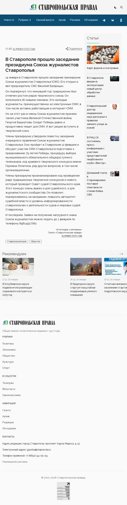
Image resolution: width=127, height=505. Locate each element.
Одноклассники (11, 395)
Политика (8, 343)
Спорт (6, 367)
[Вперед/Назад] (112, 254)
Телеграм (8, 383)
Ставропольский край (16, 241)
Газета (6, 410)
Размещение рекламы (14, 461)
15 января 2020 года (24, 48)
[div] (18, 277)
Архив (6, 416)
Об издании (9, 428)
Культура (7, 361)
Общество (35, 241)
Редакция (8, 422)
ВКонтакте (8, 389)
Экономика (8, 349)
